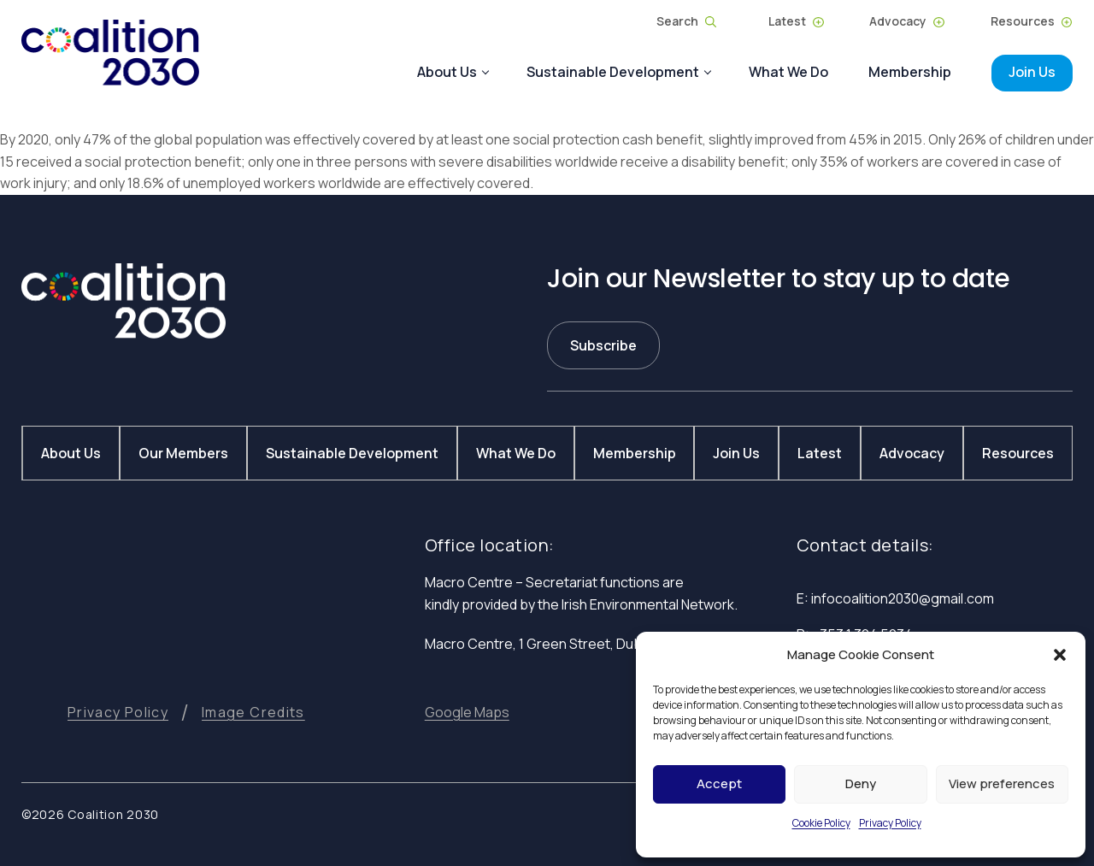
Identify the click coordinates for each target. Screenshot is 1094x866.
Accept (719, 783)
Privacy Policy (890, 823)
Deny (860, 783)
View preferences (1002, 783)
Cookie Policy (821, 823)
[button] (1059, 654)
